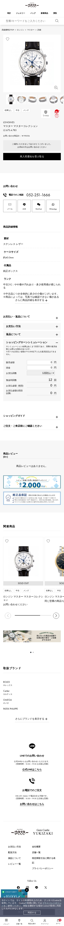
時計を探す (9, 881)
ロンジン (20, 30)
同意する (32, 912)
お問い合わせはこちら (32, 804)
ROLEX (7, 683)
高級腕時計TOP (8, 30)
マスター (30, 30)
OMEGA (7, 701)
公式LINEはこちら (32, 769)
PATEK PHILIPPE (12, 710)
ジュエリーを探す (13, 892)
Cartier (7, 692)
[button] (56, 616)
